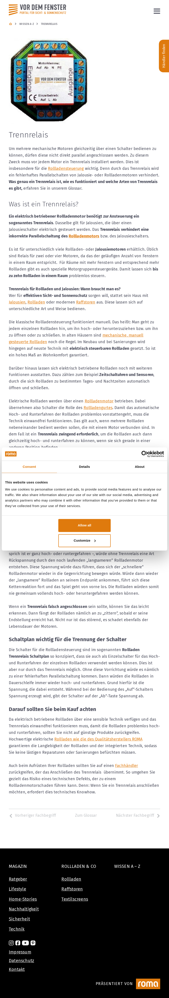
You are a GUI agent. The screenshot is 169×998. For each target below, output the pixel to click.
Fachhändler (126, 765)
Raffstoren (85, 302)
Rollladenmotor (99, 401)
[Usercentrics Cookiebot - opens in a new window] (144, 454)
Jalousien (17, 302)
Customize (85, 540)
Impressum (20, 952)
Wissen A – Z (127, 866)
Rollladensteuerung (66, 168)
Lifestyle (17, 889)
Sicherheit (19, 919)
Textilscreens (74, 899)
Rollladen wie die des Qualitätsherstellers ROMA (98, 739)
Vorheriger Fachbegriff (32, 815)
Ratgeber (18, 879)
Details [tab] (84, 466)
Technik (16, 929)
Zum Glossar (86, 815)
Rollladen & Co (78, 866)
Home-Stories (23, 899)
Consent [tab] (29, 466)
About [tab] (140, 466)
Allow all (84, 525)
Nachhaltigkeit (24, 909)
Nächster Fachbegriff (138, 815)
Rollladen (36, 302)
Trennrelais (49, 24)
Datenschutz (21, 960)
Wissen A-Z (26, 24)
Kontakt (17, 969)
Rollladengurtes (98, 407)
